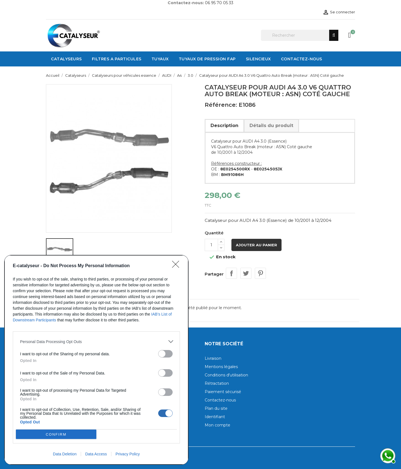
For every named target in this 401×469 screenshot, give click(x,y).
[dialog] (96, 360)
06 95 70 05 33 (219, 2)
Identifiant (215, 416)
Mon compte (217, 425)
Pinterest (260, 273)
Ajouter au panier (256, 245)
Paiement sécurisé (223, 391)
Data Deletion (65, 454)
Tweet (245, 273)
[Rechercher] (299, 35)
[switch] (165, 354)
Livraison (213, 358)
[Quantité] (211, 245)
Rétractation (217, 383)
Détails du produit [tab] (271, 125)
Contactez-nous (220, 400)
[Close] (177, 266)
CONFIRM (56, 434)
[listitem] (96, 341)
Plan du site (216, 408)
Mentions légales (221, 366)
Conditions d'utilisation (226, 375)
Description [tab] (224, 125)
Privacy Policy (128, 454)
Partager (231, 273)
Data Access (96, 454)
